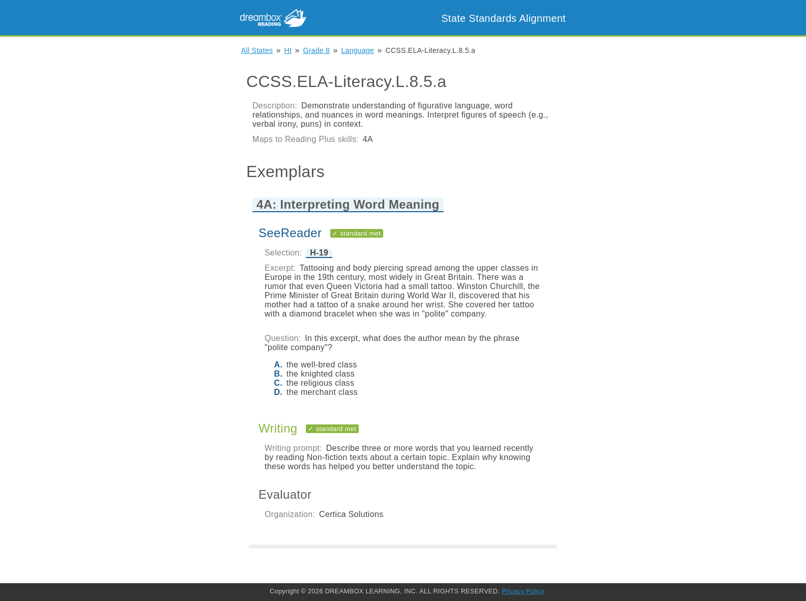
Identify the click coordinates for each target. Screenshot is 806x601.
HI (288, 50)
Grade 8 (316, 50)
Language (357, 50)
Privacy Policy (523, 591)
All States (257, 50)
